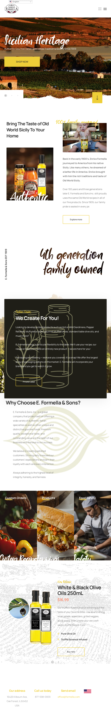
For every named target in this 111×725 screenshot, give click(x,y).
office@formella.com (69, 696)
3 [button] (17, 95)
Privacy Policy (41, 703)
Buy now (71, 651)
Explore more (76, 219)
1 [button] (5, 95)
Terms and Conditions (65, 703)
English (14, 2)
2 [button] (11, 95)
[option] (55, 50)
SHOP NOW (22, 61)
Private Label (29, 381)
